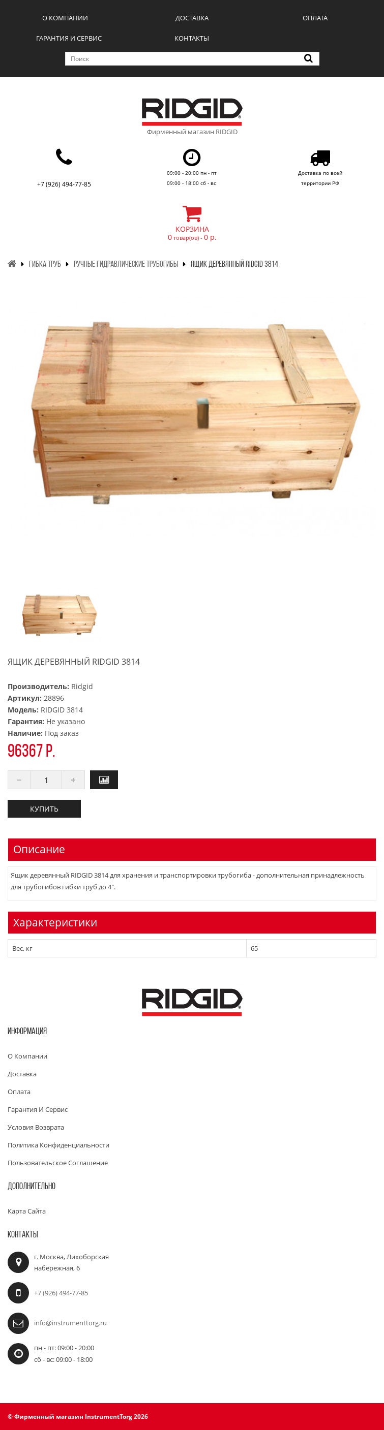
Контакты (191, 38)
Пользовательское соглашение (58, 1162)
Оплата (315, 17)
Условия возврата (36, 1127)
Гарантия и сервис (69, 38)
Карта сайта (27, 1211)
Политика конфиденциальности (58, 1144)
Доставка (192, 17)
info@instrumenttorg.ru (70, 1322)
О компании (65, 17)
